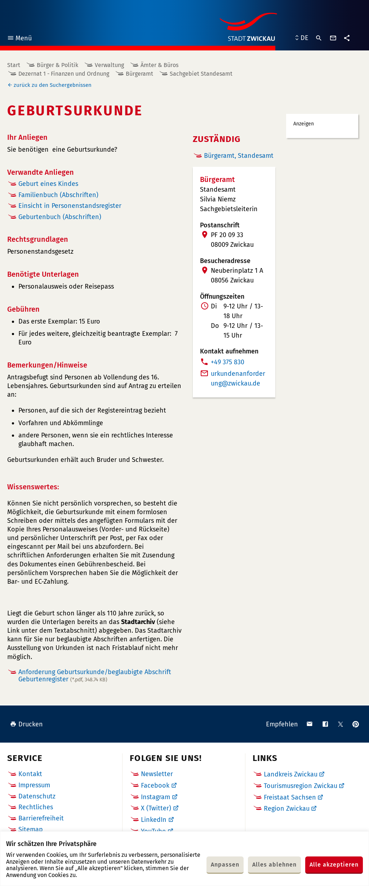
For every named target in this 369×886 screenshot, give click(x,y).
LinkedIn (153, 820)
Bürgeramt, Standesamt (239, 156)
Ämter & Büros (159, 65)
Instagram (155, 797)
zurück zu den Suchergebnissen (53, 85)
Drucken (26, 724)
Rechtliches (35, 807)
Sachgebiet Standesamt (201, 73)
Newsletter (157, 774)
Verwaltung (109, 65)
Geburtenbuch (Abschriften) (59, 217)
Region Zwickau (287, 808)
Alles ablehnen (274, 864)
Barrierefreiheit (41, 818)
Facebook (155, 785)
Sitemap (30, 829)
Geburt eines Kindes (48, 184)
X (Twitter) (156, 808)
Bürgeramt (139, 73)
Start (13, 65)
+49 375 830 (227, 362)
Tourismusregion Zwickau (300, 786)
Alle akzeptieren (334, 864)
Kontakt (30, 774)
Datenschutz (36, 796)
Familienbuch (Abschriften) (58, 195)
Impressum (34, 785)
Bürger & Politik (57, 65)
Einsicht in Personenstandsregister (69, 206)
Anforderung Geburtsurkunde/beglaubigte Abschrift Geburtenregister (94, 676)
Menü (19, 39)
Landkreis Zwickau (290, 774)
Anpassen (225, 864)
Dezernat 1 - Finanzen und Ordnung (63, 73)
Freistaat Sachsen (290, 797)
